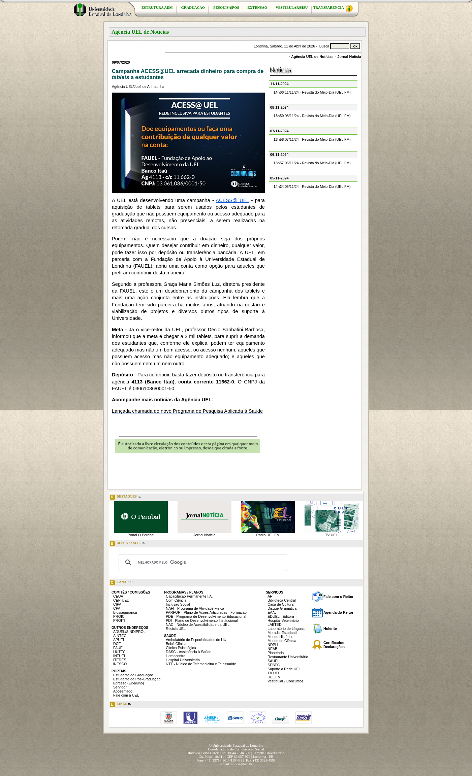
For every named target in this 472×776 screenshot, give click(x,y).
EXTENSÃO (258, 7)
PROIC (119, 616)
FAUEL (119, 648)
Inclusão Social (178, 604)
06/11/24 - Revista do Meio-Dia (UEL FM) (312, 163)
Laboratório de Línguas (286, 629)
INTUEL (119, 656)
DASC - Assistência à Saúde (188, 652)
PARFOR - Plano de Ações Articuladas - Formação (206, 612)
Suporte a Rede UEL (284, 669)
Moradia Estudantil (282, 633)
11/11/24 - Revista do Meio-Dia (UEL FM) (312, 92)
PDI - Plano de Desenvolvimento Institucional (202, 620)
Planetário (276, 653)
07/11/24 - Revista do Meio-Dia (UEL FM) (312, 139)
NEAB (272, 649)
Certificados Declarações (334, 645)
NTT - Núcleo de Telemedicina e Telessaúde (201, 664)
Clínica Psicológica (181, 648)
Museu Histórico (280, 637)
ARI (271, 596)
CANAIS (121, 582)
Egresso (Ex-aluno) (128, 683)
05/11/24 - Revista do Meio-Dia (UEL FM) (312, 186)
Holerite (330, 629)
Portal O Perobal (141, 535)
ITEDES (119, 660)
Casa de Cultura (280, 604)
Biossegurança (125, 612)
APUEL (119, 640)
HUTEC (119, 652)
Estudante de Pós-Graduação (136, 679)
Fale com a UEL (126, 695)
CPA (116, 608)
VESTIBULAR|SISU (292, 7)
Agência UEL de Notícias (312, 57)
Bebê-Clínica (176, 644)
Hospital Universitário (183, 660)
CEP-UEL (121, 600)
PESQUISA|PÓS (226, 7)
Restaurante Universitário (288, 657)
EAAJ (272, 612)
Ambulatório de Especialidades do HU (196, 640)
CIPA (117, 604)
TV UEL (331, 535)
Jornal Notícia (349, 57)
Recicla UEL (176, 629)
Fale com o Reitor (338, 597)
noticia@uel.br (241, 764)
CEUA (118, 596)
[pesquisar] (202, 563)
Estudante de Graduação (133, 675)
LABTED (274, 624)
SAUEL (273, 661)
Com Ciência (176, 600)
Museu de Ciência (282, 641)
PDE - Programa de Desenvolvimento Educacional (206, 616)
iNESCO (120, 664)
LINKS (120, 704)
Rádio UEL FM (268, 535)
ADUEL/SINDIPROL (129, 632)
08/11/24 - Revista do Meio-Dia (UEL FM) (312, 116)
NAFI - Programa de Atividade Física (195, 608)
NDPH (273, 645)
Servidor (120, 687)
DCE (117, 644)
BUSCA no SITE (127, 543)
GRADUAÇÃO (193, 7)
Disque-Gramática (282, 608)
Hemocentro (175, 656)
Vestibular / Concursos (286, 681)
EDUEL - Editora (281, 616)
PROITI (119, 620)
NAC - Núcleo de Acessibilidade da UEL (197, 624)
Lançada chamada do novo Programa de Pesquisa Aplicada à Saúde (187, 411)
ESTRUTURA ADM (157, 7)
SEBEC (274, 665)
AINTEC (119, 636)
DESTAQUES (125, 497)
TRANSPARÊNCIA (333, 8)
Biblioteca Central (282, 600)
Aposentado (122, 691)
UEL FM (274, 677)
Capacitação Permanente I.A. (189, 596)
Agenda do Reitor (338, 612)
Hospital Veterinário (283, 620)
